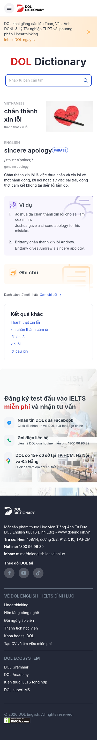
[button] (48, 160)
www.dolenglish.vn (74, 532)
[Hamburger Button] (9, 8)
